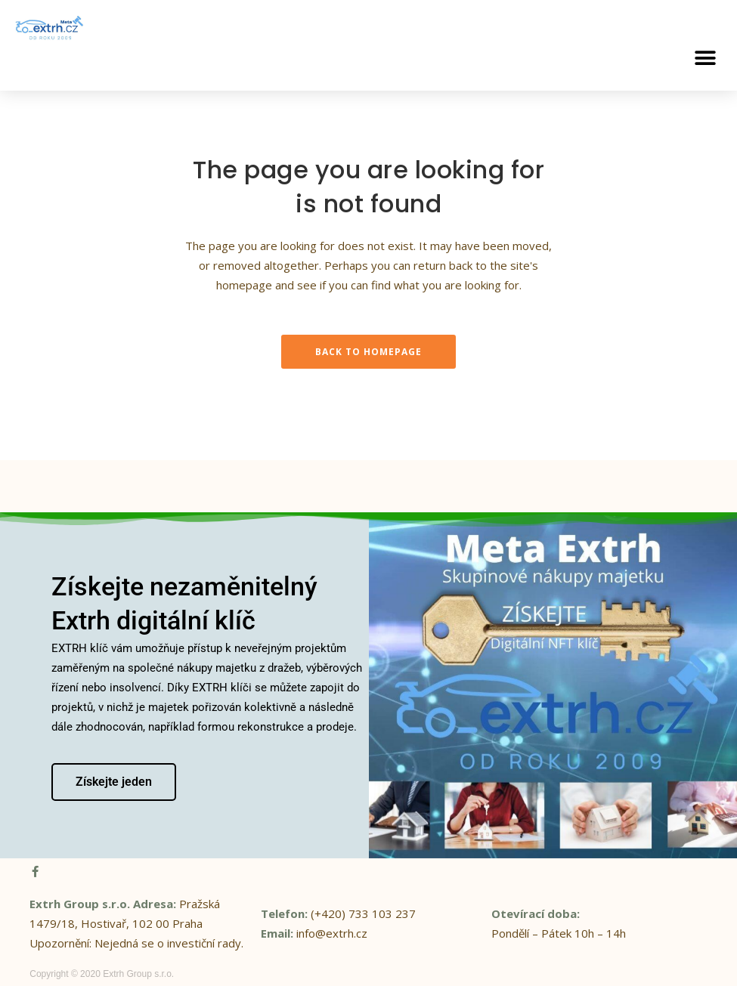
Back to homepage (368, 351)
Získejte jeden (114, 781)
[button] (705, 58)
